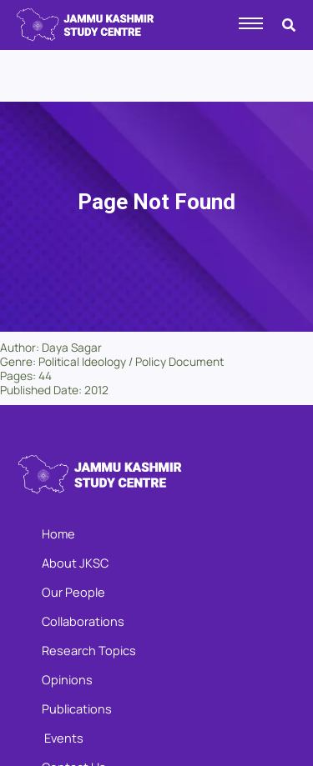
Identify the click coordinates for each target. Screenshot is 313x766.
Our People (73, 591)
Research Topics (89, 650)
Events (62, 737)
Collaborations (83, 621)
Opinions (67, 679)
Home (58, 533)
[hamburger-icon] (251, 23)
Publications (77, 708)
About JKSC (75, 562)
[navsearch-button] (289, 21)
